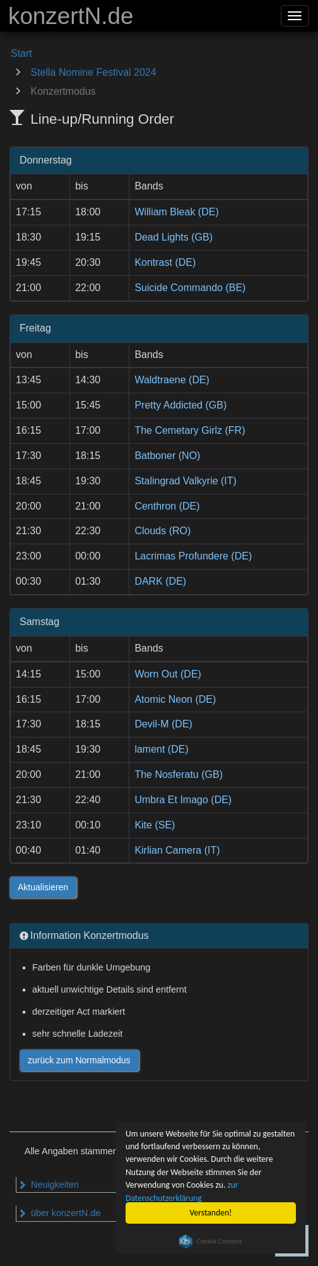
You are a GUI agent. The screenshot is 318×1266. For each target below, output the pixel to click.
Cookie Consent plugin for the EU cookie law (210, 1241)
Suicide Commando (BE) (189, 287)
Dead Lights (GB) (173, 237)
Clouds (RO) (162, 530)
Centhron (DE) (166, 506)
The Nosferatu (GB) (178, 774)
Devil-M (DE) (163, 724)
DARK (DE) (160, 581)
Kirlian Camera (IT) (177, 850)
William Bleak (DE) (176, 211)
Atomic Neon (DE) (175, 699)
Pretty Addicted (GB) (180, 405)
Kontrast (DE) (165, 262)
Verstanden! (211, 1212)
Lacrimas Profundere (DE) (193, 556)
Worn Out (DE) (167, 674)
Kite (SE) (154, 825)
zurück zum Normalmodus (79, 1060)
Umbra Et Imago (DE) (183, 799)
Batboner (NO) (167, 455)
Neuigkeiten (48, 1184)
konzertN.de (70, 16)
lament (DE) (161, 749)
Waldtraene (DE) (171, 379)
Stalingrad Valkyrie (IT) (185, 480)
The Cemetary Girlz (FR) (189, 430)
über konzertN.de (59, 1213)
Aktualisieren (43, 887)
